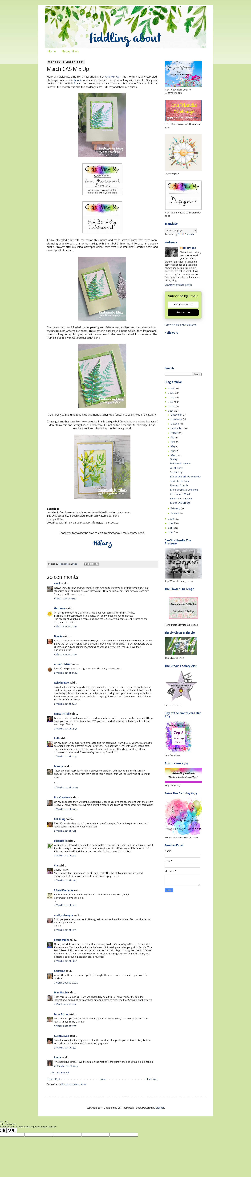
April (173, 451)
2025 (171, 393)
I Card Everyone (63, 890)
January (175, 513)
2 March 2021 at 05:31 (65, 729)
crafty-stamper (63, 915)
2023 (171, 402)
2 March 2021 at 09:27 (66, 809)
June (173, 442)
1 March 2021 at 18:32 (65, 598)
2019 (171, 523)
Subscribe (183, 312)
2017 (171, 532)
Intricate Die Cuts (179, 481)
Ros (76, 83)
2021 (171, 411)
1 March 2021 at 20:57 (65, 654)
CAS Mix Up (112, 76)
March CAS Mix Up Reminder (185, 477)
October (175, 424)
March (174, 455)
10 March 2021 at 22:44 (66, 1066)
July (173, 437)
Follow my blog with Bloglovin (180, 325)
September (177, 428)
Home (52, 51)
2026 (171, 388)
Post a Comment (60, 1072)
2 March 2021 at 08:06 (66, 787)
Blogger (160, 1108)
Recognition (70, 51)
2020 (171, 519)
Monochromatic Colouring (184, 490)
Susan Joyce (61, 1036)
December (176, 415)
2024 (171, 397)
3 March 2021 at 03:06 (66, 983)
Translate (186, 234)
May (173, 446)
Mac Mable (61, 993)
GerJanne (59, 608)
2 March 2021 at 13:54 (65, 880)
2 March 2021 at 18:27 (65, 961)
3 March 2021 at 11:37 (65, 1004)
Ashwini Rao (61, 683)
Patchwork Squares (180, 463)
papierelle (60, 841)
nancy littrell (62, 714)
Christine (59, 971)
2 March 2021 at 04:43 (65, 704)
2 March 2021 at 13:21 (65, 855)
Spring (173, 459)
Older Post (151, 1079)
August (175, 433)
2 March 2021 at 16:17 (65, 930)
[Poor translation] (12, 1130)
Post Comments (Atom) (74, 1084)
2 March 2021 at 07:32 (65, 756)
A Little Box (176, 468)
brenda (58, 766)
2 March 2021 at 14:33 (65, 905)
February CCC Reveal (181, 498)
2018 (171, 528)
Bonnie (78, 80)
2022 (171, 406)
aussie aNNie (62, 664)
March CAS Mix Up (180, 503)
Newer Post (54, 1079)
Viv (56, 866)
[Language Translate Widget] (181, 230)
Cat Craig (59, 819)
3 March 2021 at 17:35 (65, 1026)
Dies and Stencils (179, 485)
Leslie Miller (61, 940)
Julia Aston (61, 1014)
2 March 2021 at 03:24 (65, 673)
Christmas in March (180, 494)
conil (57, 584)
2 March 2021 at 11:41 (65, 831)
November (177, 419)
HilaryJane (189, 248)
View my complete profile (178, 285)
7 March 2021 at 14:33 (65, 1048)
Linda (57, 1057)
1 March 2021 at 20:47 (65, 626)
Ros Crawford (62, 797)
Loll (56, 738)
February (176, 508)
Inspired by (176, 472)
